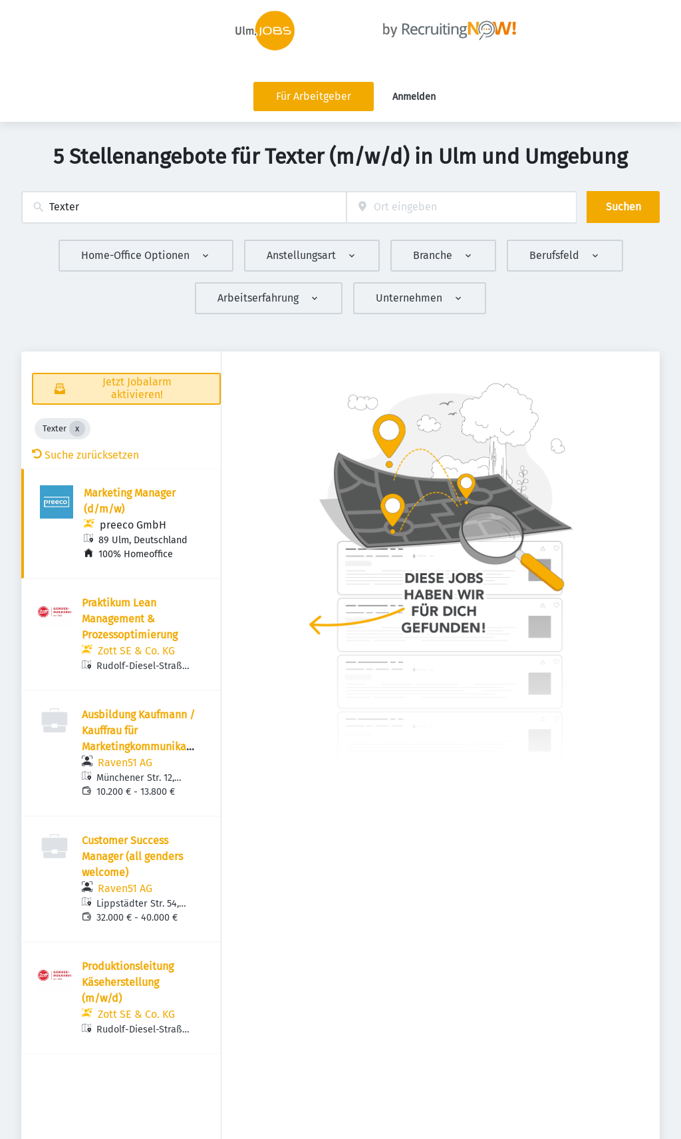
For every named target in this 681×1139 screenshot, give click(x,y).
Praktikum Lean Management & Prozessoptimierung (130, 618)
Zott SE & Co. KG (136, 650)
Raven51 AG (125, 762)
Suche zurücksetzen (85, 455)
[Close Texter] (77, 429)
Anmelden (414, 97)
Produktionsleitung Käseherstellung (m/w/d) (128, 982)
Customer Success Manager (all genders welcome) (132, 856)
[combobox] (183, 207)
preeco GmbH (133, 525)
